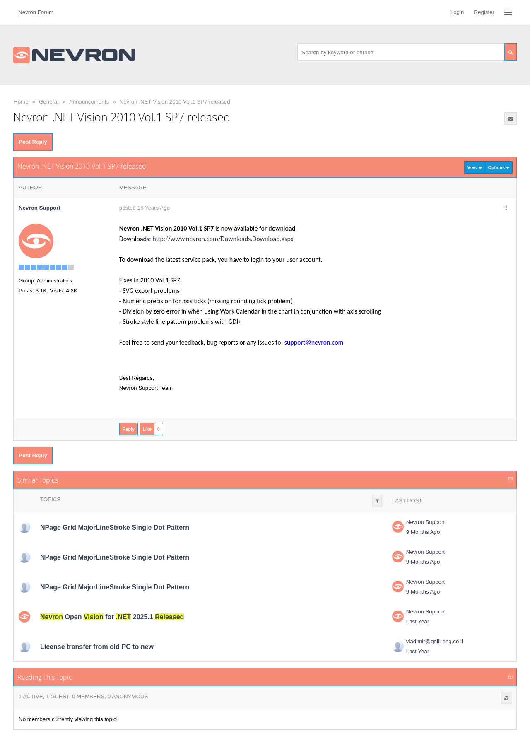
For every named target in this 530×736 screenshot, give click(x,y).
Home (21, 102)
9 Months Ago (423, 532)
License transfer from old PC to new (97, 646)
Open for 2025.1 (112, 616)
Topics (50, 499)
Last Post (407, 500)
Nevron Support (425, 522)
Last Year (417, 621)
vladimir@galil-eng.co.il (434, 641)
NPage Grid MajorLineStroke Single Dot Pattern (114, 527)
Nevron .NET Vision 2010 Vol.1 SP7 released (175, 102)
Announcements (89, 102)
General (48, 102)
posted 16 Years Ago (144, 208)
